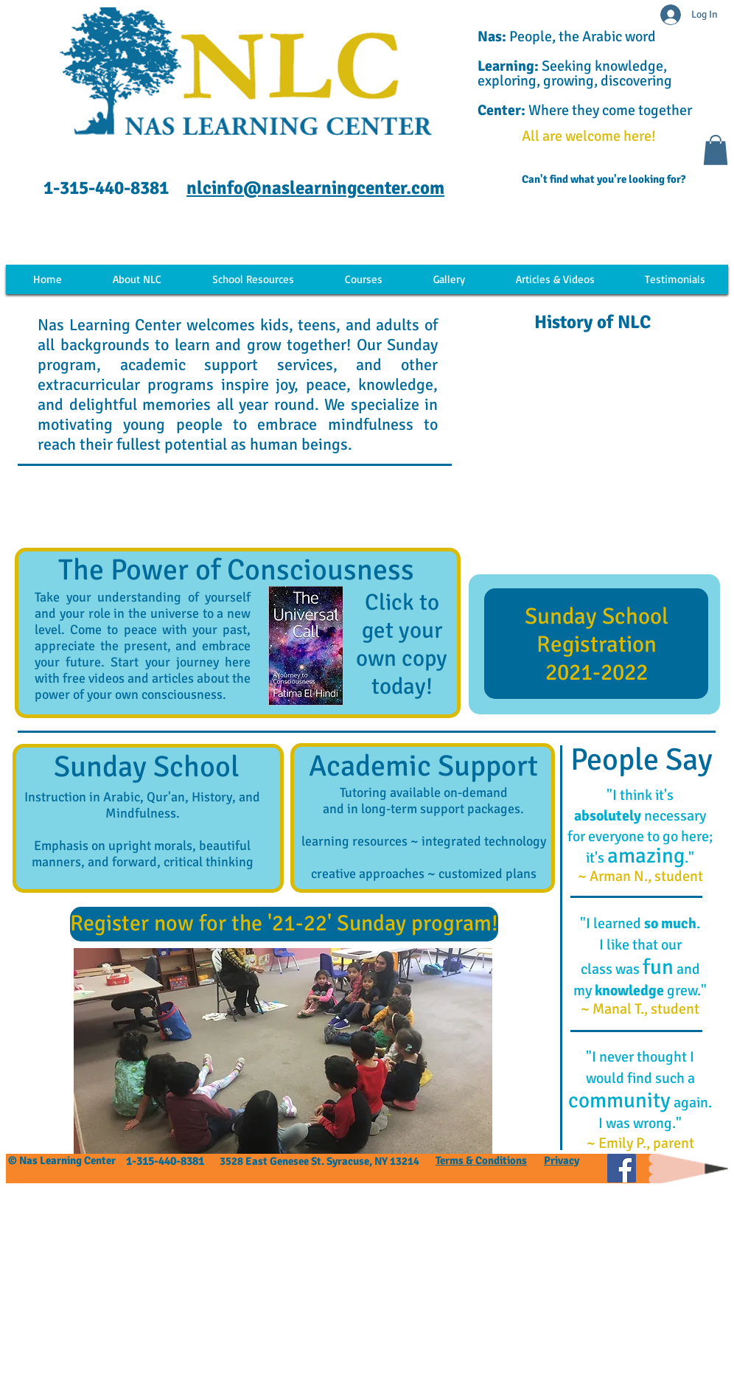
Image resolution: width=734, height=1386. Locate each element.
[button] (715, 150)
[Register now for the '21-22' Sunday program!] (284, 924)
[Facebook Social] (621, 1168)
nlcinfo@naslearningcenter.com (315, 187)
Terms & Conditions (481, 1160)
